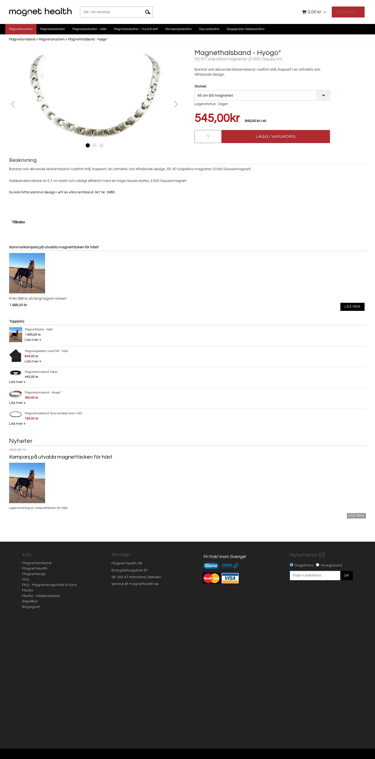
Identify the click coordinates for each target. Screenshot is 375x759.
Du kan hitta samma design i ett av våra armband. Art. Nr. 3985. (62, 192)
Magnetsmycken (21, 29)
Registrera (304, 565)
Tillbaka (18, 222)
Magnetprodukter (52, 29)
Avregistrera (331, 565)
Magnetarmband (22, 39)
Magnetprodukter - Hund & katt (136, 29)
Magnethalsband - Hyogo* (88, 39)
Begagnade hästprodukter (246, 29)
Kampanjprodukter (178, 29)
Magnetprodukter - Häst (89, 29)
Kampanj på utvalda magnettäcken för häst (61, 457)
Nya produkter (209, 29)
